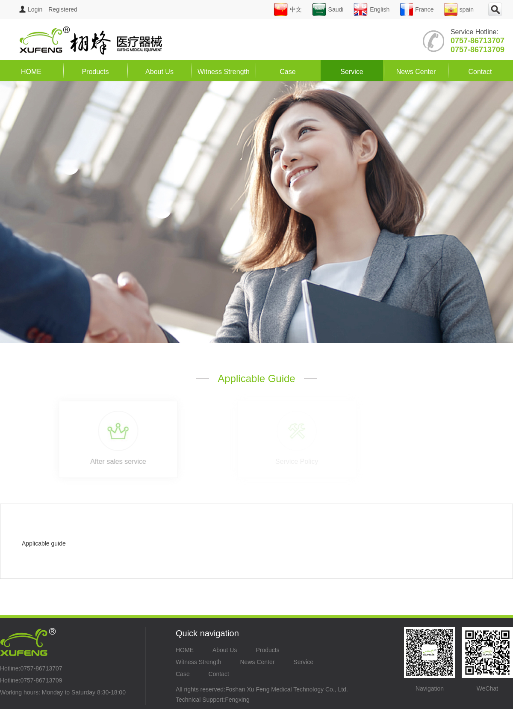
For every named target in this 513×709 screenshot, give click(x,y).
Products (95, 71)
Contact (480, 71)
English (371, 9)
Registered (62, 9)
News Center (416, 71)
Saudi (328, 9)
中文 (288, 9)
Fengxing (237, 699)
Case (287, 71)
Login (30, 9)
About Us (159, 71)
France (417, 9)
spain (459, 9)
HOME (31, 71)
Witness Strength (224, 71)
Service (351, 71)
